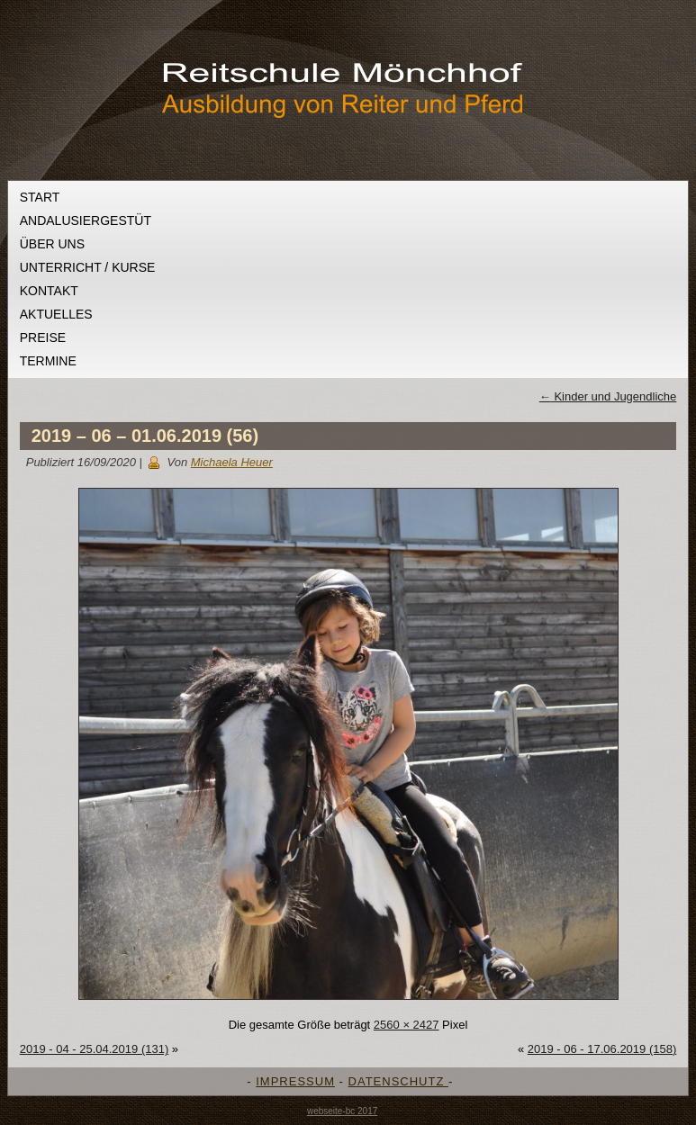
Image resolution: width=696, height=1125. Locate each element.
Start (40, 197)
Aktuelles (56, 314)
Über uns (52, 244)
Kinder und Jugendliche (608, 396)
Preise (43, 337)
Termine (48, 361)
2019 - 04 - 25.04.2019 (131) (94, 1049)
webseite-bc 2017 (342, 1111)
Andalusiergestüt (85, 220)
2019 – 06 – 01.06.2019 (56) (145, 436)
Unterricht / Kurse (88, 267)
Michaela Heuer (232, 462)
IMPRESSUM (295, 1081)
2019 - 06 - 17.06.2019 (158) (602, 1049)
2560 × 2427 (406, 1024)
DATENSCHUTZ (398, 1081)
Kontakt (49, 291)
